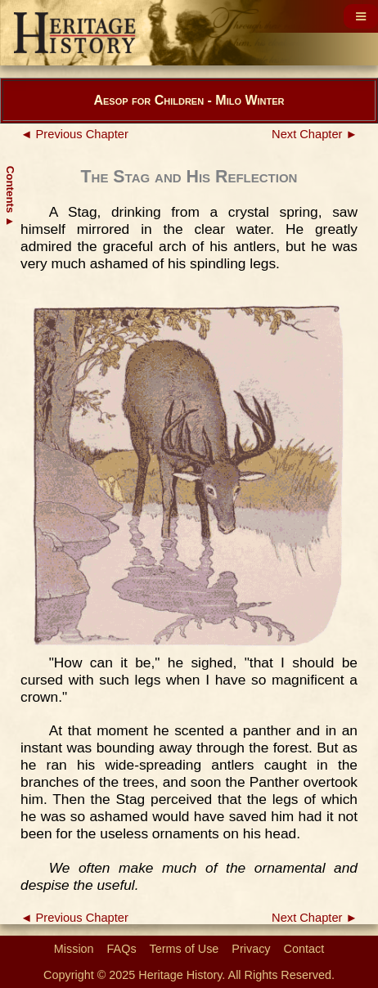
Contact (304, 948)
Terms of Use (184, 948)
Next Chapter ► (315, 134)
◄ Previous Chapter (74, 134)
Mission (74, 948)
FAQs (122, 948)
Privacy (251, 948)
